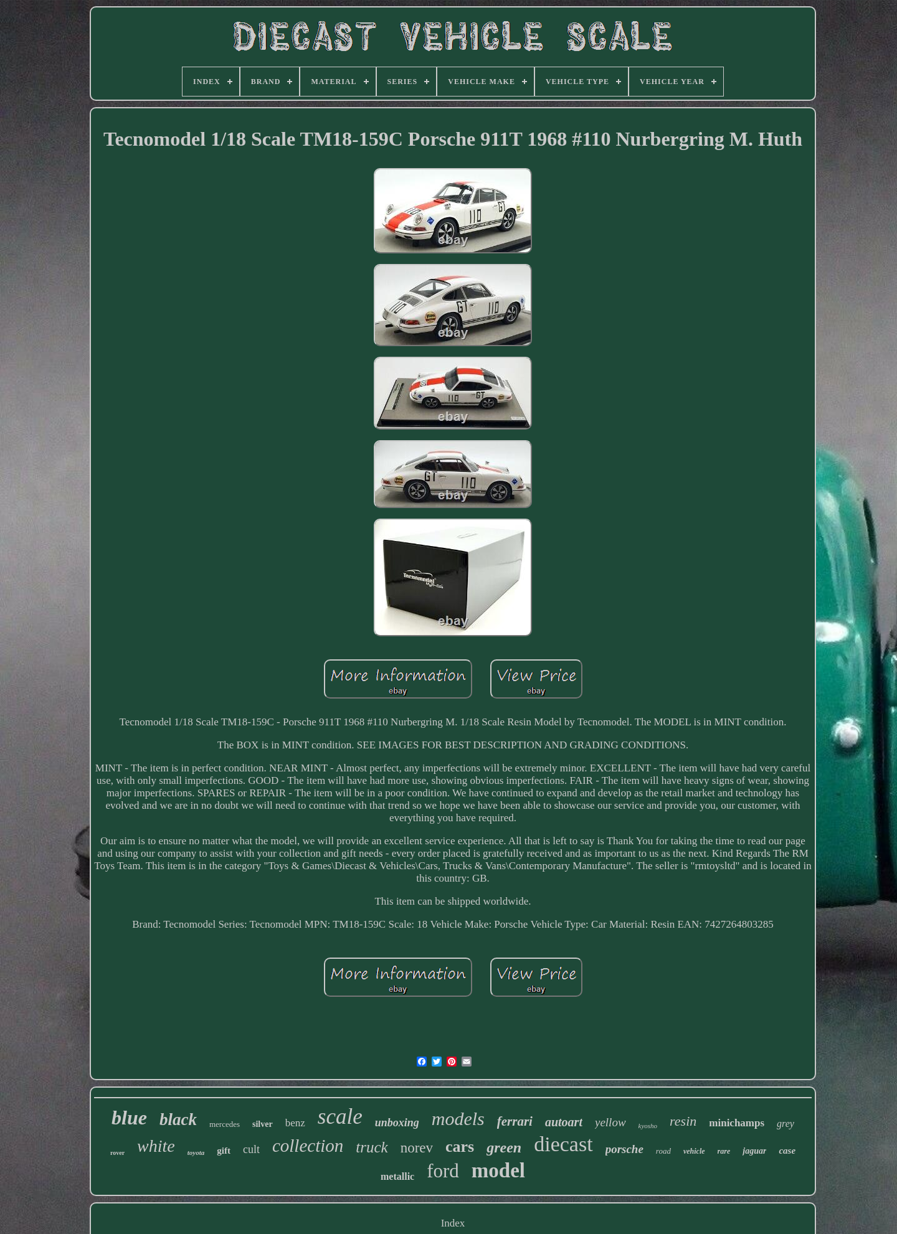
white (156, 1146)
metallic (397, 1176)
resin (683, 1121)
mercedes (224, 1124)
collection (307, 1146)
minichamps (736, 1123)
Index (453, 1223)
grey (785, 1123)
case (787, 1151)
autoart (563, 1122)
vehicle (694, 1151)
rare (724, 1151)
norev (417, 1148)
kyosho (648, 1125)
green (503, 1147)
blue (129, 1117)
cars (459, 1146)
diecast (563, 1144)
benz (295, 1123)
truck (371, 1147)
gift (223, 1151)
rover (117, 1152)
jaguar (754, 1151)
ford (443, 1171)
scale (340, 1116)
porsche (624, 1149)
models (458, 1118)
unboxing (397, 1122)
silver (262, 1124)
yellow (610, 1122)
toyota (196, 1152)
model (498, 1170)
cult (251, 1149)
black (178, 1119)
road (663, 1151)
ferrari (515, 1121)
